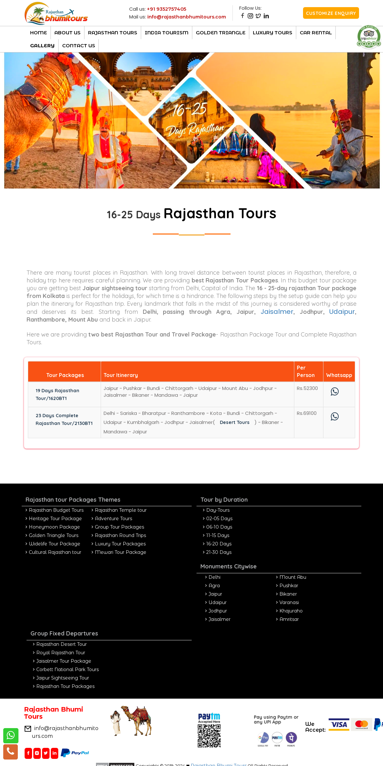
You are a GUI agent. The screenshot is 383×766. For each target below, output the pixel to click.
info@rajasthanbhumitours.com (186, 17)
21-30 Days (218, 552)
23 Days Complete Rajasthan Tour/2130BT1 (64, 419)
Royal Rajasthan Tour (60, 653)
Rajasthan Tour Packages (65, 686)
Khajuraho (291, 611)
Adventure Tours (113, 518)
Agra (214, 586)
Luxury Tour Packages (120, 544)
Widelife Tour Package (54, 544)
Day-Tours (218, 510)
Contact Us (78, 45)
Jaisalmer (277, 311)
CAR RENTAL (316, 32)
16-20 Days (218, 544)
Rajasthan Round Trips (120, 535)
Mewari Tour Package (120, 552)
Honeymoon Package (54, 527)
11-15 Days (217, 535)
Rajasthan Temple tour (121, 510)
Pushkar (288, 586)
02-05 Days (219, 518)
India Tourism (166, 32)
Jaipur (215, 594)
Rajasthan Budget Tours (56, 510)
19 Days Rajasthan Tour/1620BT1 (57, 394)
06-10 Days (219, 527)
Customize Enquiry (331, 13)
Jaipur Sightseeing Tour (62, 678)
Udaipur (342, 311)
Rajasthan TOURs (112, 32)
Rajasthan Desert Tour (61, 644)
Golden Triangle (220, 32)
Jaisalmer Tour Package (63, 661)
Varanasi (289, 602)
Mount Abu (292, 577)
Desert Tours (235, 422)
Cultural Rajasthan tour (55, 552)
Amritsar (289, 619)
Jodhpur (217, 611)
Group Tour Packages (119, 527)
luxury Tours (272, 32)
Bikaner (288, 594)
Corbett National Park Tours (67, 669)
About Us (67, 32)
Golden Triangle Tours (53, 535)
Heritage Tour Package (55, 518)
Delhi (214, 577)
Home (38, 32)
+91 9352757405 (166, 9)
